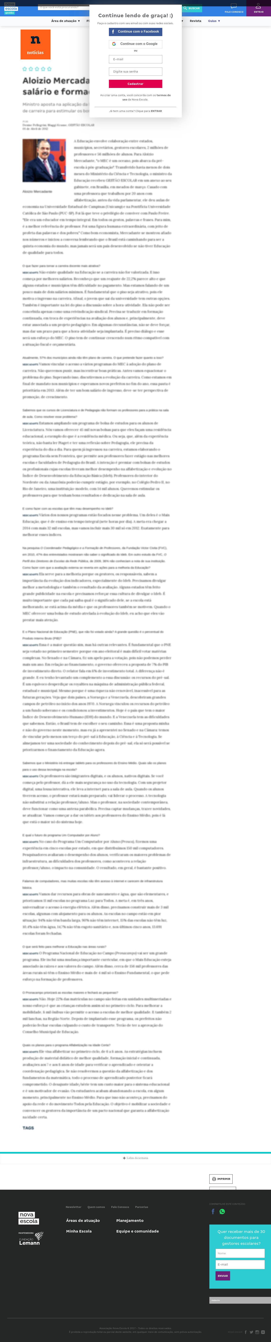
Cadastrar (135, 83)
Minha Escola (79, 1231)
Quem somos (96, 1207)
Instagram (257, 1332)
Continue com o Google (134, 44)
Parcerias (141, 1207)
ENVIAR (223, 1275)
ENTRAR (156, 111)
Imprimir (221, 1179)
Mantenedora (26, 1233)
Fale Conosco (120, 1207)
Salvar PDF (223, 1191)
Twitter (251, 1332)
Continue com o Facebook (135, 32)
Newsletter (73, 1207)
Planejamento (130, 1220)
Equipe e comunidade (137, 1231)
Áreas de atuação (83, 1220)
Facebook (246, 1332)
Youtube (263, 1332)
